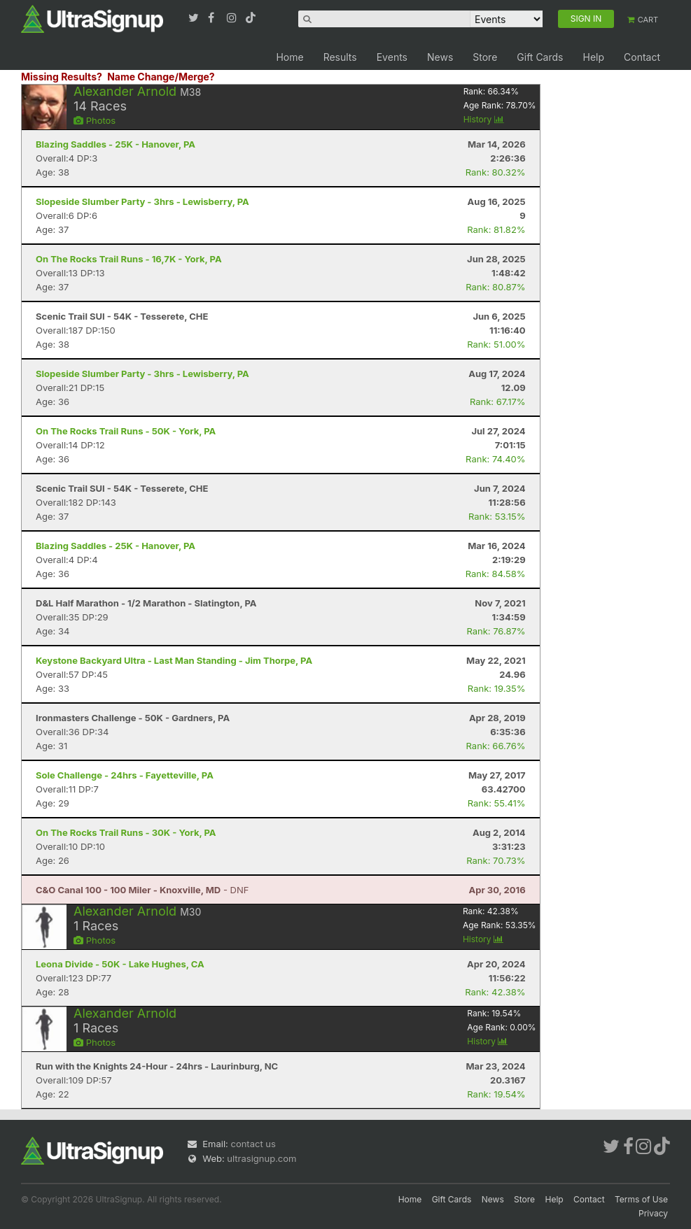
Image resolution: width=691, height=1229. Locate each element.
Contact (642, 57)
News (440, 57)
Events (392, 57)
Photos (95, 120)
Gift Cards (540, 57)
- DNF (142, 889)
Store (485, 57)
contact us (252, 1143)
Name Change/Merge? (161, 77)
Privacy (653, 1213)
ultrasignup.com (261, 1158)
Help (593, 57)
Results (340, 57)
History (483, 119)
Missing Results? (61, 77)
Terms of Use (641, 1199)
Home (289, 57)
